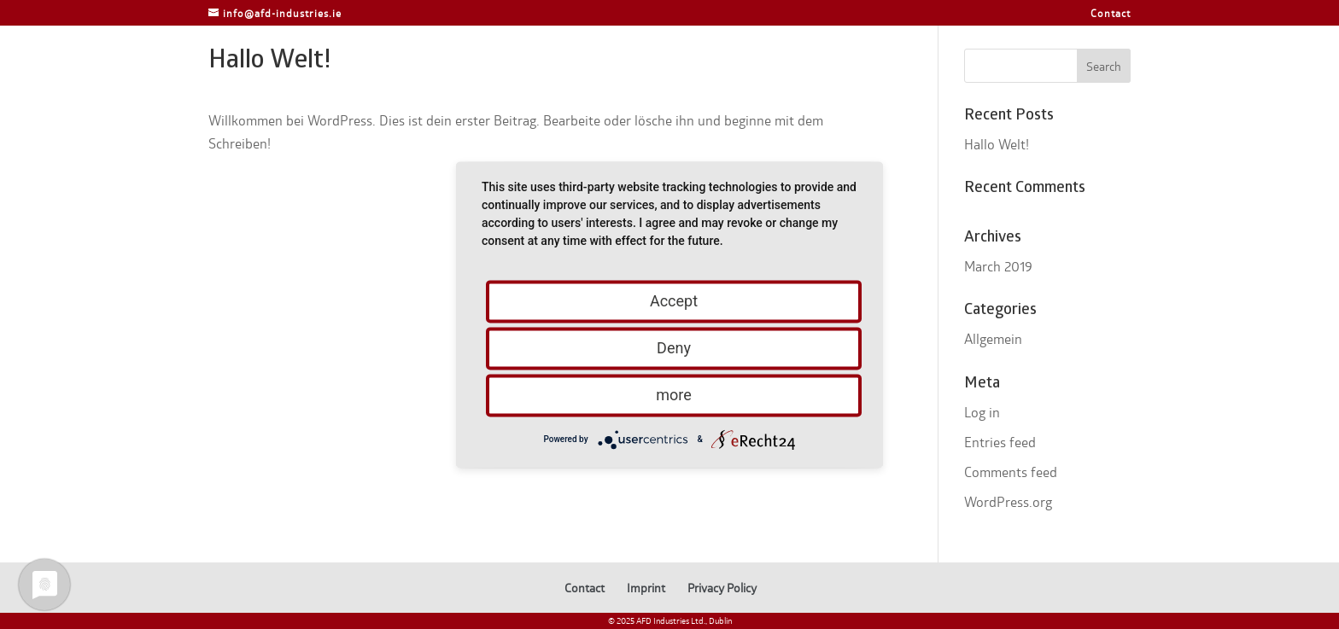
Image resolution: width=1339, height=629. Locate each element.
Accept (674, 301)
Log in (982, 412)
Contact (1110, 14)
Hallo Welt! (996, 144)
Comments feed (1010, 471)
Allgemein (993, 338)
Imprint (646, 587)
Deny (674, 348)
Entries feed (1000, 442)
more (674, 395)
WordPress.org (1008, 501)
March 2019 (998, 266)
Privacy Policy (722, 587)
